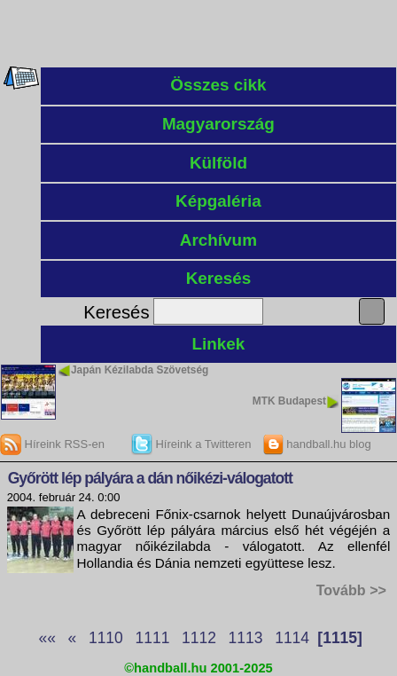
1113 (246, 638)
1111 (152, 638)
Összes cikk (218, 84)
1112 (199, 638)
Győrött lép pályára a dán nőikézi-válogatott (150, 478)
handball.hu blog (316, 444)
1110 (106, 638)
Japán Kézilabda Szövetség (139, 370)
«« (46, 638)
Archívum (218, 240)
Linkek (218, 343)
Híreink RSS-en (52, 444)
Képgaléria (218, 201)
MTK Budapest (289, 401)
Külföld (218, 162)
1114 (292, 638)
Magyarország (218, 123)
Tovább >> (351, 590)
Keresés (219, 278)
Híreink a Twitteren (191, 444)
